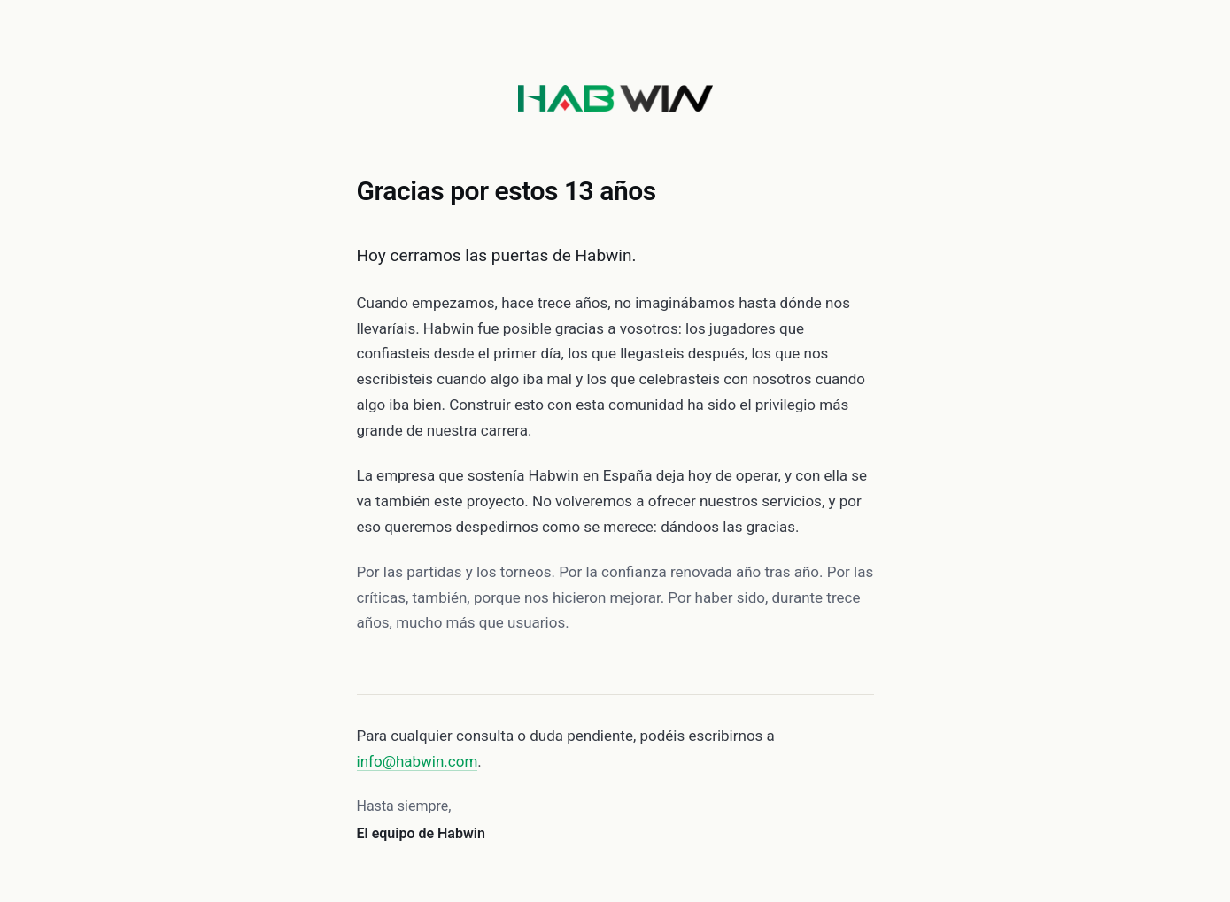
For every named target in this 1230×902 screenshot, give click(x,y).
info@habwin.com (417, 761)
